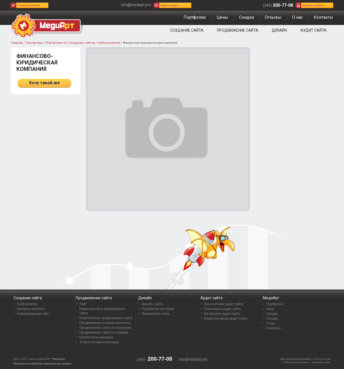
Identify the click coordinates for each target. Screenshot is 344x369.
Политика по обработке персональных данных (42, 363)
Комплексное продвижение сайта (105, 318)
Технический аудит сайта (223, 304)
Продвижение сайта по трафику (103, 332)
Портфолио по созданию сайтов (70, 43)
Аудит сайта (313, 30)
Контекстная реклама (96, 337)
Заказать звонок (313, 5)
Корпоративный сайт (33, 314)
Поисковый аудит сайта (222, 309)
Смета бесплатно (28, 5)
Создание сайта (186, 30)
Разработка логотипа (158, 309)
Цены (222, 17)
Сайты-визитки (109, 43)
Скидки (246, 17)
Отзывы (273, 17)
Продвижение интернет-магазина (105, 323)
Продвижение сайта (237, 30)
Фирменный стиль (156, 314)
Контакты (323, 17)
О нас (297, 17)
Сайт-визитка (27, 304)
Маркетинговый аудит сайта (226, 318)
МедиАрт (271, 298)
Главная (17, 43)
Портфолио (195, 17)
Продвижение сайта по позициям (105, 328)
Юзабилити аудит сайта (222, 314)
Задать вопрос (169, 5)
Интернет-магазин (31, 309)
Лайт (83, 304)
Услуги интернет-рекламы (99, 342)
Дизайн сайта (152, 304)
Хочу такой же (44, 82)
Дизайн (279, 30)
